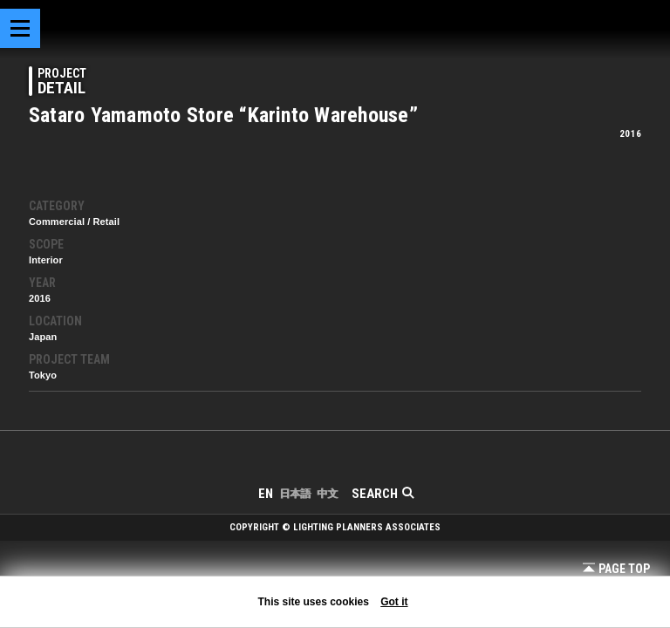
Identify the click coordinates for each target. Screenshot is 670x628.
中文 (327, 494)
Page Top (616, 569)
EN (265, 494)
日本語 (295, 494)
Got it (393, 602)
